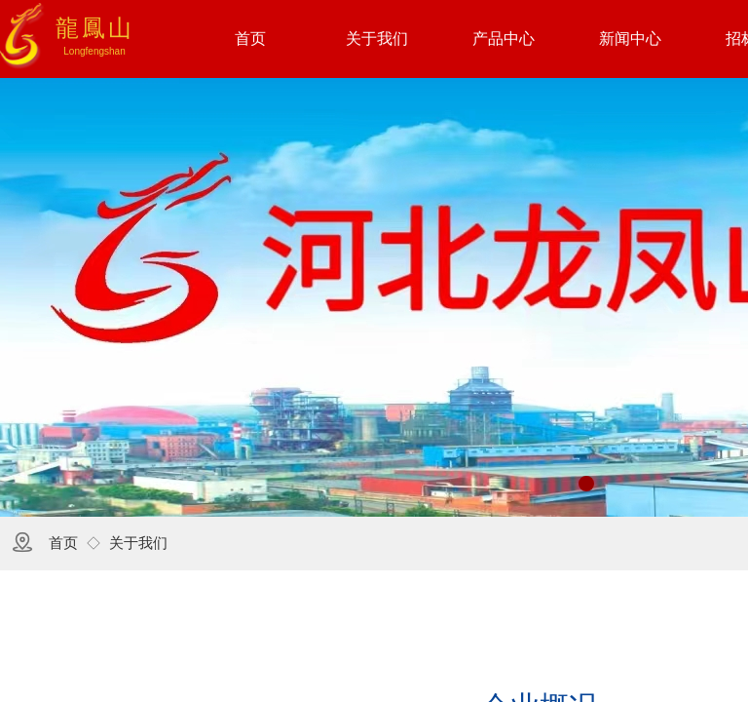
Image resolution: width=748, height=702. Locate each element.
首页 (63, 543)
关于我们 (138, 543)
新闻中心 (630, 38)
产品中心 (503, 38)
